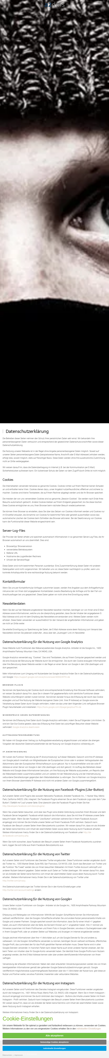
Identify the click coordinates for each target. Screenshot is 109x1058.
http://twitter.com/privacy (14, 880)
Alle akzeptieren (54, 1035)
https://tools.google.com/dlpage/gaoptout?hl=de (59, 707)
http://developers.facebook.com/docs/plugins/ (24, 806)
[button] (4, 5)
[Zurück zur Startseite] (54, 5)
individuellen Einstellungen (88, 1029)
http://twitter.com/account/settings (18, 890)
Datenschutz (7, 1055)
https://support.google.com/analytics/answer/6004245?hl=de (42, 677)
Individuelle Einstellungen (54, 1048)
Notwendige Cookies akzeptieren (54, 1042)
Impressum (18, 1055)
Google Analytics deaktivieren (26, 727)
